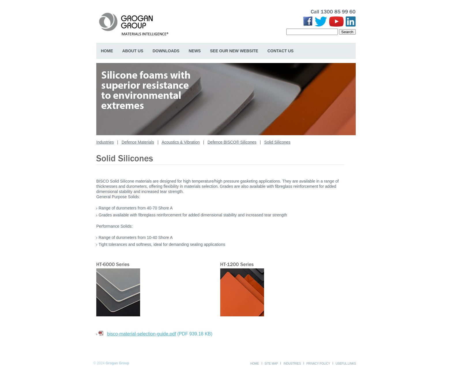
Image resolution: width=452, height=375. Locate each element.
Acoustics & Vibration (181, 142)
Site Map (271, 363)
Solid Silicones (277, 142)
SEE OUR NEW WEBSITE (234, 51)
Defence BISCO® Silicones (232, 142)
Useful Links (346, 363)
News (195, 51)
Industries (105, 142)
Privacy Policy (318, 363)
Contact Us (281, 51)
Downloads (165, 51)
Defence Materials (138, 142)
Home (107, 51)
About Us (132, 51)
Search (347, 32)
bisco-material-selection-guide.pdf (141, 333)
